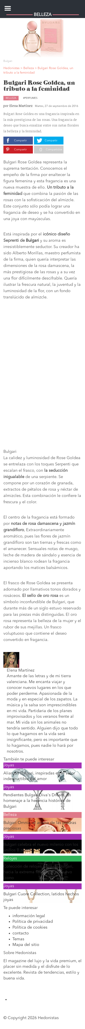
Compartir (20, 140)
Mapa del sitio (25, 945)
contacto (20, 933)
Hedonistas (42, 5)
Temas (18, 939)
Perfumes (30, 98)
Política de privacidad (32, 922)
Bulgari (32, 241)
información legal (28, 916)
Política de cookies (29, 927)
